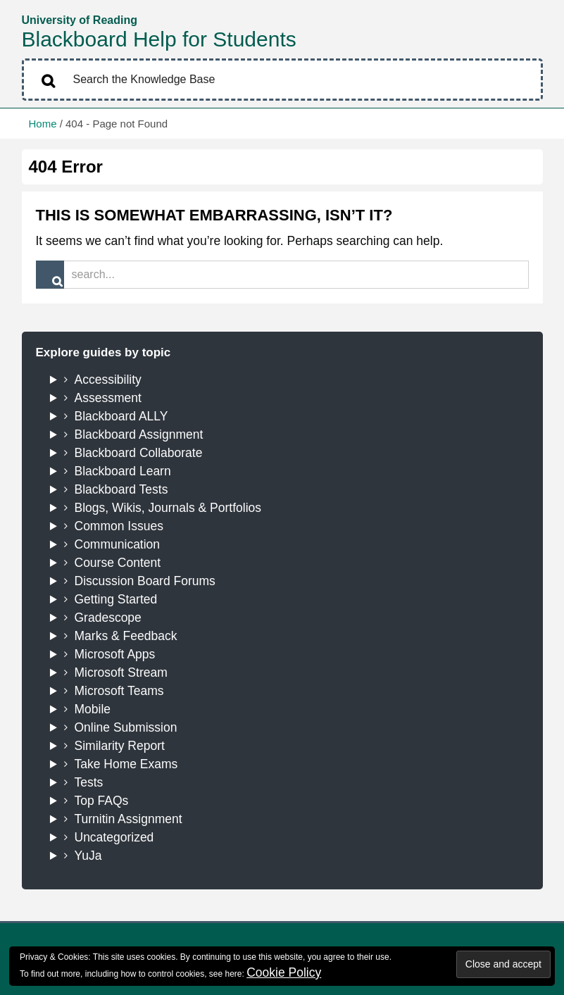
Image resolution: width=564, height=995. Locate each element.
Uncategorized (114, 837)
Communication (118, 544)
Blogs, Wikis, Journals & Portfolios (168, 508)
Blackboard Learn (123, 471)
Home (43, 124)
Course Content (118, 563)
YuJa (88, 856)
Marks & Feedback (126, 636)
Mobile (93, 709)
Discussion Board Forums (145, 581)
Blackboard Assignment (139, 434)
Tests (89, 782)
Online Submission (126, 727)
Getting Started (116, 599)
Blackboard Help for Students (159, 39)
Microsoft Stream (121, 672)
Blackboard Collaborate (139, 453)
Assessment (108, 398)
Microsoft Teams (119, 691)
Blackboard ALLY (121, 416)
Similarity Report (120, 746)
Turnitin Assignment (128, 819)
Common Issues (119, 526)
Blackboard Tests (121, 489)
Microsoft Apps (115, 654)
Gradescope (108, 618)
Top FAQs (102, 801)
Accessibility (108, 380)
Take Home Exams (126, 764)
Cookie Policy (283, 972)
